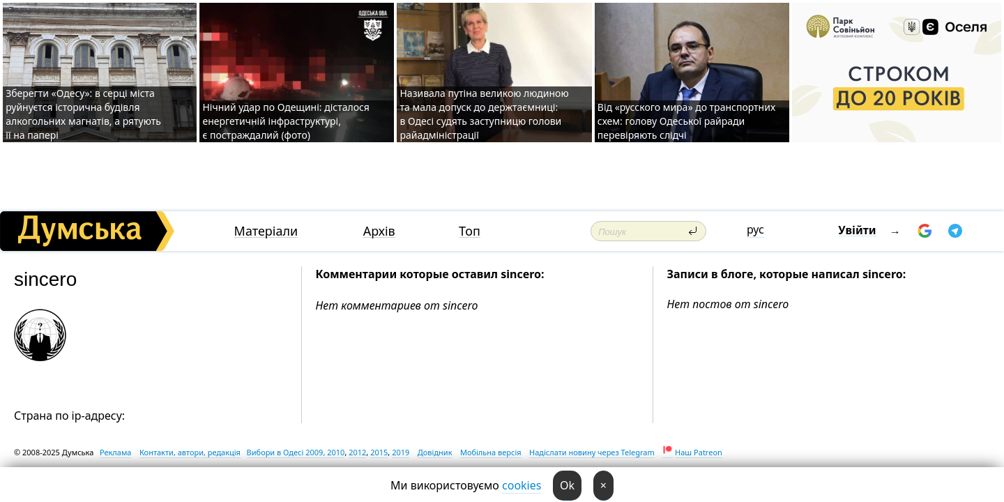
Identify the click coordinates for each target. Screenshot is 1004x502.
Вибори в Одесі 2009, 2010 (296, 452)
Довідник (435, 452)
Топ (469, 231)
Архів (379, 231)
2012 (357, 452)
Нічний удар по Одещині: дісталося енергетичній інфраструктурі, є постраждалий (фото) (285, 121)
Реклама (116, 452)
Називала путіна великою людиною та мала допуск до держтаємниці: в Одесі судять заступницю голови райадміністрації (484, 114)
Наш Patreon (698, 452)
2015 (379, 452)
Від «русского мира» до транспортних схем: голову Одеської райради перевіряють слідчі (686, 121)
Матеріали (266, 231)
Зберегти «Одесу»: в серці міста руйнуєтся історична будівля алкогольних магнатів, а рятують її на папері (83, 114)
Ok (567, 485)
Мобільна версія (491, 452)
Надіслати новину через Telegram (592, 452)
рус (755, 229)
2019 (400, 452)
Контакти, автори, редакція (190, 452)
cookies (521, 485)
